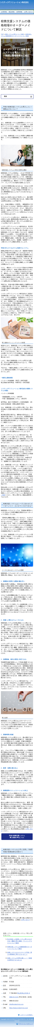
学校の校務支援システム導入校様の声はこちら (17, 836)
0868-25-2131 (13, 997)
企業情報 (4, 12)
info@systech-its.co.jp (16, 1004)
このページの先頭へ (26, 1015)
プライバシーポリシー (26, 1024)
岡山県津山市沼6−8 (23, 993)
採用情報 (19, 12)
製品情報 (12, 12)
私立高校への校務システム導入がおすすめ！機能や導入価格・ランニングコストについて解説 (19, 941)
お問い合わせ (28, 12)
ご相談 (3, 495)
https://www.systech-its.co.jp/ (18, 1008)
